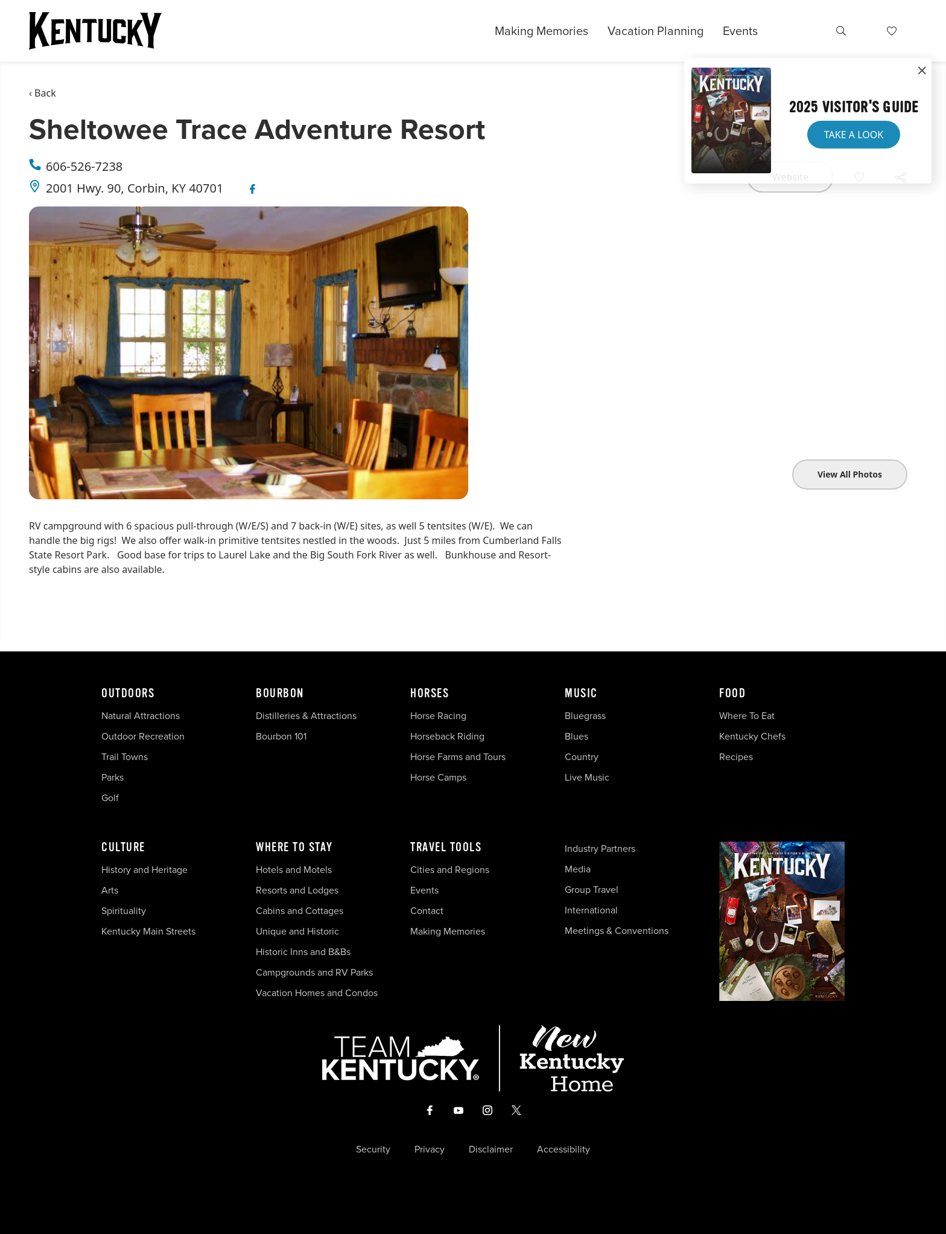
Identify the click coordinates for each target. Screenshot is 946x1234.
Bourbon (280, 694)
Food (732, 694)
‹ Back (42, 93)
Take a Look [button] (853, 134)
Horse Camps (438, 777)
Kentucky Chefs (752, 736)
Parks (112, 777)
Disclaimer (491, 1149)
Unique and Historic (297, 931)
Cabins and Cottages (299, 911)
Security (373, 1149)
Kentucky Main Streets (148, 931)
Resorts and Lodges (297, 890)
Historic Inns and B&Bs (303, 952)
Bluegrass (585, 716)
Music (581, 694)
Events (740, 31)
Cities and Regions (449, 870)
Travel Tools (445, 848)
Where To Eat (747, 716)
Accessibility (563, 1149)
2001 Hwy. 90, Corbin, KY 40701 (134, 188)
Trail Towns (124, 757)
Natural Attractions (140, 716)
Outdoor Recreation (143, 736)
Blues (576, 736)
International (591, 910)
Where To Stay (294, 848)
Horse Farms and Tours (458, 757)
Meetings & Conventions (616, 931)
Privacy (429, 1149)
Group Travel (591, 890)
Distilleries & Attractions (306, 716)
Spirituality (124, 911)
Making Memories (541, 30)
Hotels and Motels (294, 870)
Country (581, 757)
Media (578, 869)
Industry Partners (600, 848)
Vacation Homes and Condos (317, 993)
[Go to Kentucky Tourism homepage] (95, 31)
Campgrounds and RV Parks (314, 972)
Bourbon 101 (281, 736)
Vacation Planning (655, 31)
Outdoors (127, 694)
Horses (429, 694)
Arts (109, 890)
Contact (426, 911)
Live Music (587, 777)
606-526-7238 (84, 166)
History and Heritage (145, 870)
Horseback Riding (447, 736)
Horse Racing (438, 716)
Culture (123, 848)
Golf (110, 798)
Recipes (737, 757)
